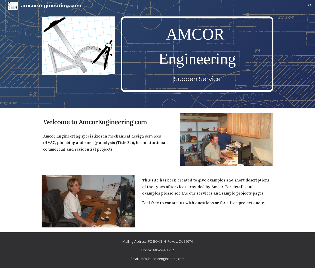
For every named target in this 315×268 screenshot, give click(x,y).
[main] (197, 54)
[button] (310, 5)
